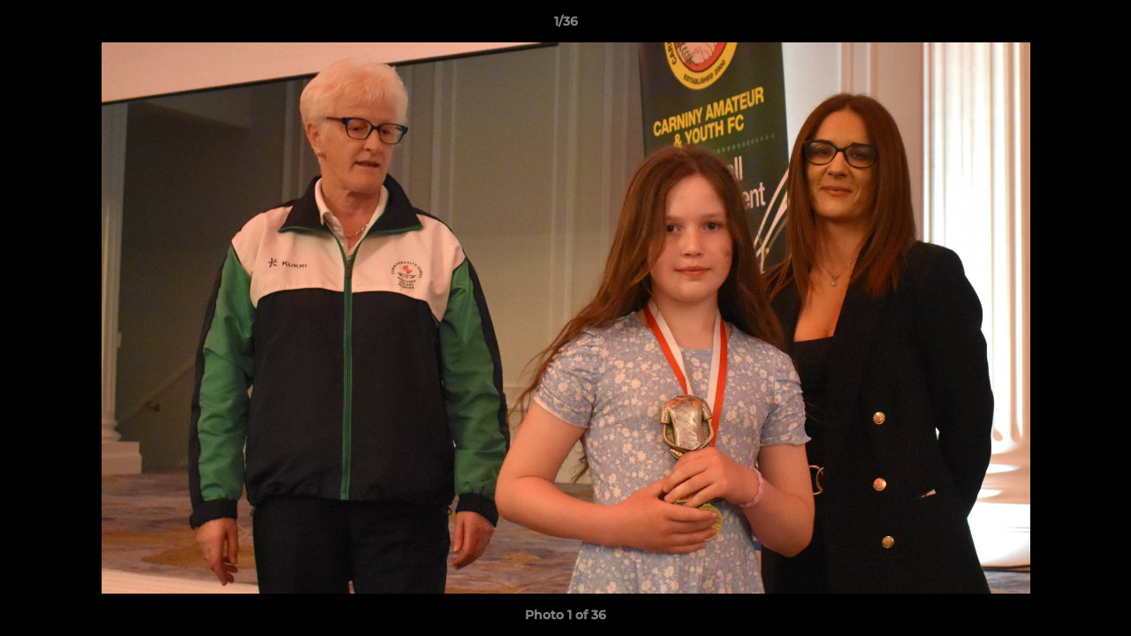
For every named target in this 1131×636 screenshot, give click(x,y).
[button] (1099, 26)
